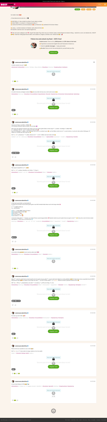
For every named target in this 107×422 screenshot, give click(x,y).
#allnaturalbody (21, 67)
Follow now (53, 52)
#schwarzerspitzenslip (68, 94)
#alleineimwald (14, 67)
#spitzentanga (76, 94)
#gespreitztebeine (41, 94)
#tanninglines (78, 284)
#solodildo (75, 136)
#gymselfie (51, 386)
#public (27, 353)
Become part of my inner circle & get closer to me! (53, 103)
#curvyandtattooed (34, 94)
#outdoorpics (64, 67)
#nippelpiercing (70, 386)
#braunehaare (45, 67)
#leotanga (23, 353)
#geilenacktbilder (50, 136)
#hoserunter (48, 94)
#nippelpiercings (54, 94)
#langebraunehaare (58, 67)
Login (99, 4)
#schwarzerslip (61, 94)
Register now (53, 107)
